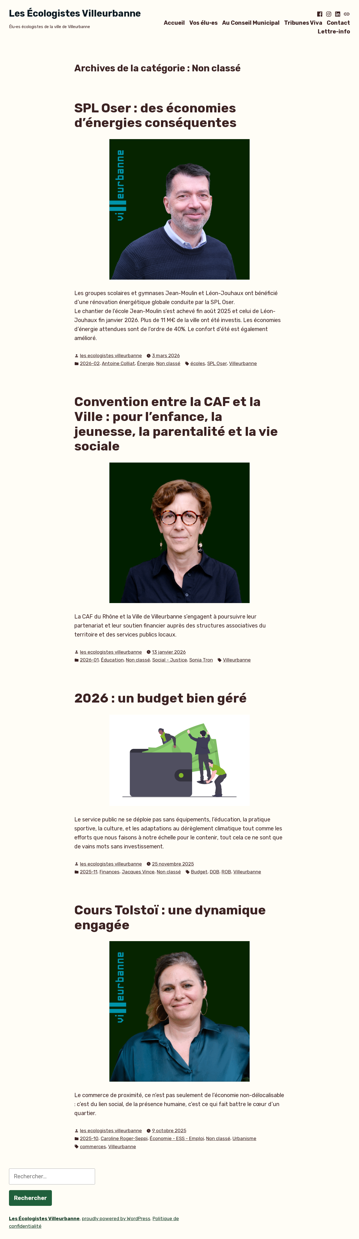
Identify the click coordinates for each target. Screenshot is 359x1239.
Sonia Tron (201, 660)
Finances (109, 872)
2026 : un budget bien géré (160, 698)
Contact (338, 23)
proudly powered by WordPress (116, 1218)
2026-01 (89, 660)
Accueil (174, 23)
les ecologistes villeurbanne (111, 355)
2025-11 (88, 872)
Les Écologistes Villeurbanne (75, 13)
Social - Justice (169, 660)
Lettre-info (334, 32)
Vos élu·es (203, 23)
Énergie (145, 363)
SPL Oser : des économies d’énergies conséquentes (155, 115)
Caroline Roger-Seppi (124, 1138)
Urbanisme (244, 1138)
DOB (214, 872)
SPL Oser (217, 363)
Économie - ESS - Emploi (177, 1138)
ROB (226, 872)
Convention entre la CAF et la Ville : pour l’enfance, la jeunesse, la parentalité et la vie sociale (176, 424)
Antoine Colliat (118, 363)
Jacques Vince (138, 872)
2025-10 (89, 1138)
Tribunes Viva (303, 23)
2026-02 (90, 363)
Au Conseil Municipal (251, 23)
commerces (93, 1146)
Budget (199, 872)
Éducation (112, 660)
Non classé (168, 363)
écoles (197, 363)
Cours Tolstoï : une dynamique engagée (170, 917)
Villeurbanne (243, 363)
